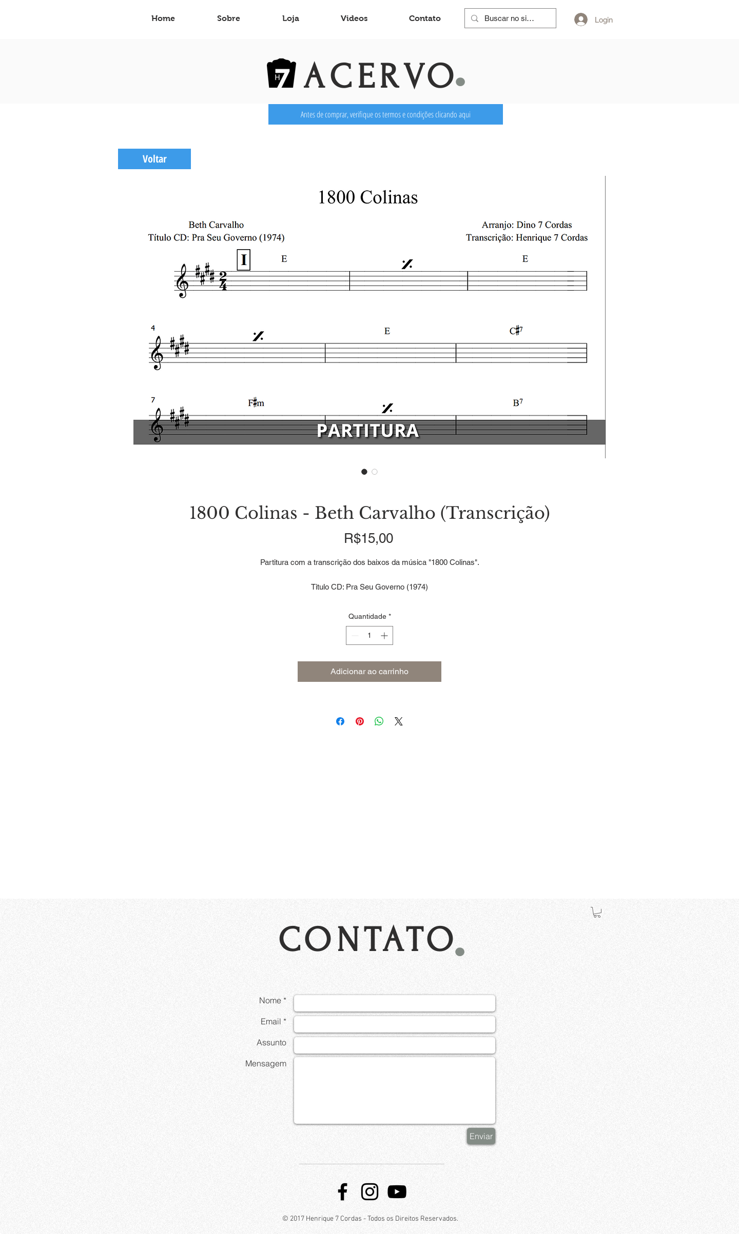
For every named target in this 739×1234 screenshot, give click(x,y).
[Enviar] (481, 1136)
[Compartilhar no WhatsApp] (379, 721)
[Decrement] (353, 635)
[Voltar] (154, 159)
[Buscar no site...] (509, 18)
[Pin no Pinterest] (360, 721)
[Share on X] (399, 721)
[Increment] (385, 635)
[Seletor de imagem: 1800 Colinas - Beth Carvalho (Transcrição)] (364, 472)
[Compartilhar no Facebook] (340, 721)
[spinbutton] (369, 635)
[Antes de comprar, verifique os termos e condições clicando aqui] (385, 114)
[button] (597, 912)
